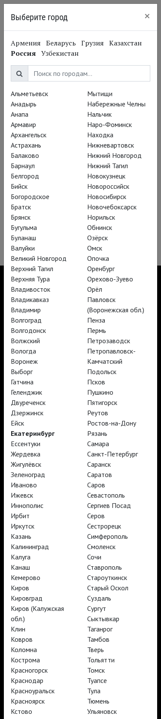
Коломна (24, 649)
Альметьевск (29, 93)
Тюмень (98, 701)
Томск (96, 670)
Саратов (99, 474)
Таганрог (99, 629)
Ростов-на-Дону (111, 423)
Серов (96, 515)
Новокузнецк (106, 176)
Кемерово (25, 577)
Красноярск (28, 701)
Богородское (30, 196)
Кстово (21, 711)
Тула (93, 690)
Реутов (97, 412)
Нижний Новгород (114, 155)
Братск (21, 206)
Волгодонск (28, 330)
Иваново (24, 484)
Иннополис (27, 505)
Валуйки (23, 248)
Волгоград (26, 320)
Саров (96, 484)
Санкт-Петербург (112, 454)
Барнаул (23, 165)
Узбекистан (60, 53)
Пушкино (100, 392)
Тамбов (98, 639)
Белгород (25, 176)
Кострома (25, 660)
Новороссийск (108, 186)
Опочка (98, 258)
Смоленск (101, 546)
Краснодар (27, 680)
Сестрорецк (104, 526)
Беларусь (61, 43)
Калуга (20, 557)
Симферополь (107, 536)
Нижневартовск (110, 145)
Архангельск (28, 134)
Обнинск (99, 227)
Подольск (101, 371)
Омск (94, 248)
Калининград (30, 546)
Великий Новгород (39, 258)
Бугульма (24, 227)
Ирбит (20, 515)
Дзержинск (27, 412)
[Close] (147, 16)
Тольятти (101, 660)
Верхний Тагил (32, 268)
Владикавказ (30, 299)
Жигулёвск (26, 464)
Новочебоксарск (112, 206)
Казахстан (125, 43)
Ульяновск (102, 711)
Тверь (95, 649)
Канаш (20, 567)
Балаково (25, 155)
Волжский (25, 340)
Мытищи (99, 93)
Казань (21, 536)
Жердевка (25, 454)
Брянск (20, 217)
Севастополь (106, 495)
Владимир (26, 309)
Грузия (92, 43)
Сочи (94, 557)
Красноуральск (33, 690)
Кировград (27, 598)
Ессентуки (25, 443)
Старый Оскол (107, 587)
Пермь (96, 330)
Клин (18, 629)
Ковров (22, 639)
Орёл (94, 289)
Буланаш (23, 237)
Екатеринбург (33, 433)
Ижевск (22, 495)
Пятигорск (102, 402)
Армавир (23, 124)
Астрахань (26, 145)
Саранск (99, 464)
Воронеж (24, 361)
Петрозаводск (108, 340)
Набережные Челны (116, 104)
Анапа (19, 114)
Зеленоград (28, 474)
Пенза (96, 320)
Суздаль (99, 598)
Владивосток (30, 289)
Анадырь (23, 104)
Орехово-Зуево (110, 279)
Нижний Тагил (107, 165)
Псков (96, 382)
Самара (98, 443)
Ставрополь (104, 567)
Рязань (97, 433)
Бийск (19, 186)
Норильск (101, 217)
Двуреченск (28, 402)
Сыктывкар (103, 618)
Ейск (17, 423)
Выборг (22, 371)
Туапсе (97, 680)
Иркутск (22, 526)
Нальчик (99, 114)
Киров (20, 587)
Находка (100, 134)
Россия (23, 53)
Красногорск (29, 670)
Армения (26, 43)
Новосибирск (106, 196)
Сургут (96, 608)
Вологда (23, 351)
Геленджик (26, 392)
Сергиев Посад (109, 505)
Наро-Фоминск (109, 124)
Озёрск (97, 237)
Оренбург (101, 268)
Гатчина (22, 382)
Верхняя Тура (30, 279)
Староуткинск (107, 577)
